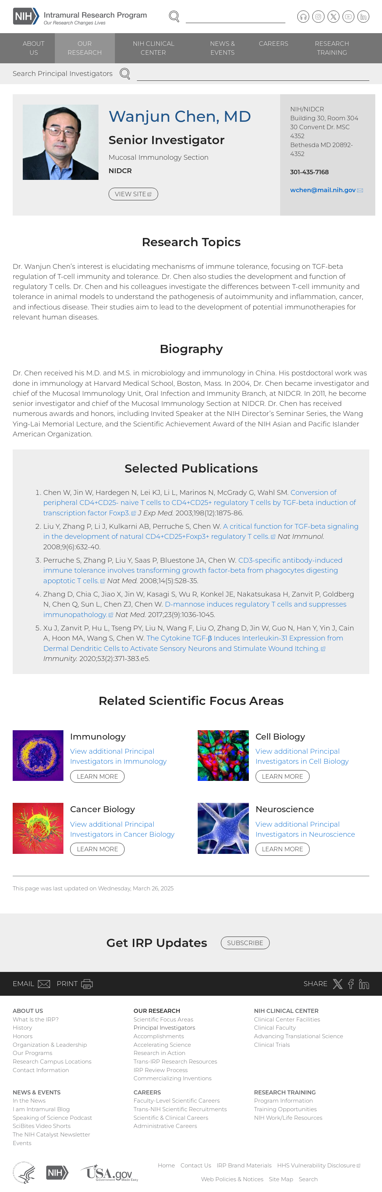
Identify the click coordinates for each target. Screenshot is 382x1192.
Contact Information (41, 1070)
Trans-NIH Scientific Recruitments (180, 1109)
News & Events (222, 48)
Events (22, 1143)
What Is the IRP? (36, 1019)
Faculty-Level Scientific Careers (177, 1100)
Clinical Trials (272, 1044)
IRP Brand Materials (244, 1165)
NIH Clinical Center (153, 48)
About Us (33, 48)
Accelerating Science (162, 1044)
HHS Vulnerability (319, 1165)
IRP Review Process (161, 1070)
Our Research (85, 48)
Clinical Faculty (275, 1027)
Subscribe (245, 943)
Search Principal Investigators (63, 73)
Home (166, 1165)
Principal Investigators (164, 1027)
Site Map (281, 1179)
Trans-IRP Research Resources (175, 1061)
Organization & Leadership (50, 1044)
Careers (273, 43)
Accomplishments (159, 1036)
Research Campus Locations (52, 1061)
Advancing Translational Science (298, 1036)
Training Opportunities (285, 1109)
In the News (29, 1100)
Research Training (332, 48)
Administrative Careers (165, 1125)
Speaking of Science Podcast (52, 1117)
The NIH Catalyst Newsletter (51, 1134)
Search (308, 1179)
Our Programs (32, 1052)
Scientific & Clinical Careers (171, 1117)
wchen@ (326, 190)
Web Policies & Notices (232, 1179)
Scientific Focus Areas (163, 1019)
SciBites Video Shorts (42, 1125)
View (136, 195)
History (22, 1027)
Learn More (97, 776)
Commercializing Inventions (173, 1078)
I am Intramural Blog (41, 1109)
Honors (22, 1036)
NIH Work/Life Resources (288, 1117)
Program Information (283, 1100)
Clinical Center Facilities (287, 1019)
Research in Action (159, 1052)
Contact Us (196, 1165)
